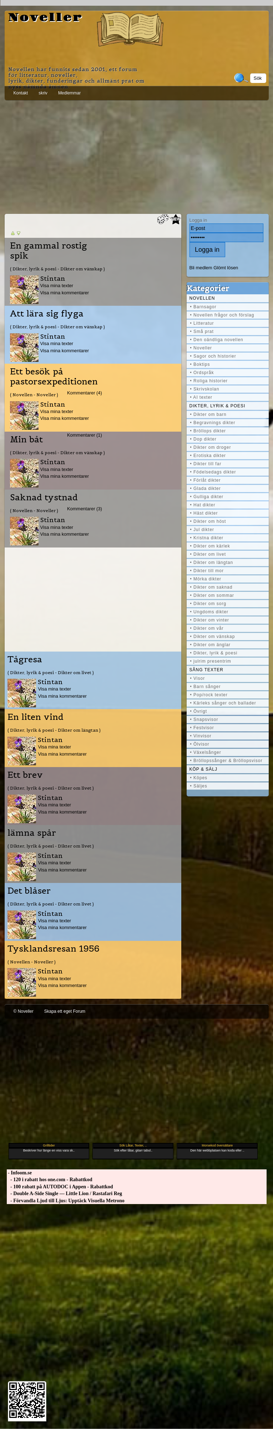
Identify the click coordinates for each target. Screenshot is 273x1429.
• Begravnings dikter (213, 422)
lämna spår (31, 833)
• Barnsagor (203, 306)
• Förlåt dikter (205, 480)
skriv (43, 92)
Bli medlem (200, 267)
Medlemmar (69, 92)
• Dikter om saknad (211, 587)
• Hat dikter (203, 504)
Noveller (45, 18)
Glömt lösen (225, 267)
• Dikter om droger (210, 447)
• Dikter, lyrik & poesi (214, 652)
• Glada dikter (205, 488)
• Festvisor (202, 727)
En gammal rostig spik (48, 251)
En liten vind (35, 717)
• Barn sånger (205, 686)
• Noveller (201, 347)
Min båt (26, 439)
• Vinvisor (201, 735)
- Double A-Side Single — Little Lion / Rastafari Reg (64, 1193)
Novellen (202, 298)
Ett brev (25, 775)
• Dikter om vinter (209, 620)
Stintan (52, 278)
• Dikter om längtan (211, 562)
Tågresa (24, 659)
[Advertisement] (137, 155)
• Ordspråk (202, 372)
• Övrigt (198, 711)
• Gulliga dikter (207, 496)
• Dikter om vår (207, 628)
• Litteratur (202, 323)
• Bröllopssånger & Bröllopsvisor (226, 760)
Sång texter (206, 669)
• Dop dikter (203, 439)
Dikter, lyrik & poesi (217, 405)
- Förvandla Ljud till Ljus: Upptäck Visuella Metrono (66, 1200)
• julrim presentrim (210, 661)
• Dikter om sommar (212, 595)
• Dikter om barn (208, 414)
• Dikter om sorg (208, 603)
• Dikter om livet (208, 554)
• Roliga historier (209, 380)
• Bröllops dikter (208, 430)
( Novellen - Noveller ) (34, 394)
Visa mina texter (57, 285)
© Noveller (24, 1011)
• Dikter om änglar (210, 644)
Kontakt (21, 92)
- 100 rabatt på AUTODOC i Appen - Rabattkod (60, 1186)
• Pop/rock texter (209, 694)
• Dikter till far (206, 463)
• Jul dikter (202, 529)
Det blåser (29, 891)
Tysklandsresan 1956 (53, 949)
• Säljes (198, 786)
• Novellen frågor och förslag (222, 315)
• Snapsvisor (204, 719)
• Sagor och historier (213, 356)
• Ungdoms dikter (209, 611)
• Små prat (202, 331)
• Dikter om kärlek (210, 546)
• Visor (197, 678)
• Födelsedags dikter (213, 472)
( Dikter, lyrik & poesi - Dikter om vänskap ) (57, 268)
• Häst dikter (204, 513)
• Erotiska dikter (208, 455)
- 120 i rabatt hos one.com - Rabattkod (49, 1179)
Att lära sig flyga (47, 314)
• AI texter (201, 397)
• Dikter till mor (207, 570)
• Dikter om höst (208, 521)
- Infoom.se (19, 1172)
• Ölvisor (199, 744)
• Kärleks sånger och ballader (223, 703)
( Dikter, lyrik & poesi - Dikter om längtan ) (54, 730)
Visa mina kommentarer (64, 292)
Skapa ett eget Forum (64, 1011)
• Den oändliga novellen (216, 339)
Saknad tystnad (44, 497)
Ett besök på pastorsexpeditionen (54, 377)
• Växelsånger (205, 752)
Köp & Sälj (203, 769)
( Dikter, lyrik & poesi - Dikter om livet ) (50, 672)
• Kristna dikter (207, 537)
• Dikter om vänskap (212, 636)
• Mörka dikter (206, 578)
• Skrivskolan (204, 389)
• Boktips (200, 364)
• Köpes (199, 777)
